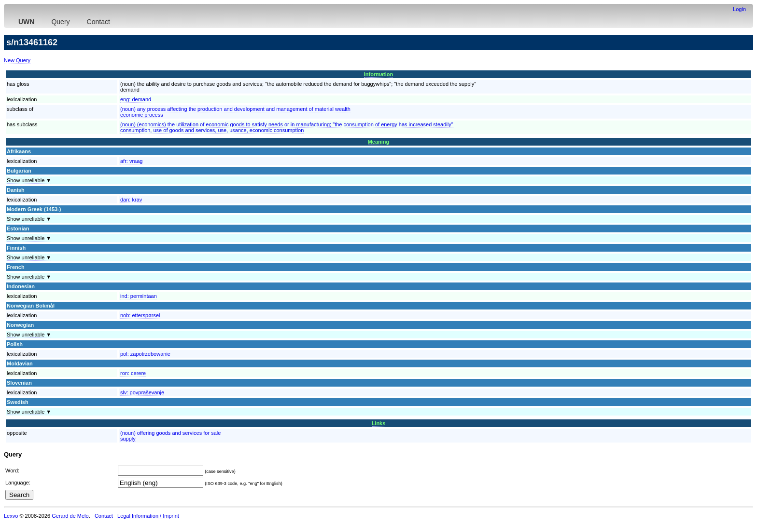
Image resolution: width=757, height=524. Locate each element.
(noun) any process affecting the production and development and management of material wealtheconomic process (235, 112)
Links (379, 423)
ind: (138, 296)
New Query (17, 60)
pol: (145, 354)
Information (378, 74)
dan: (131, 199)
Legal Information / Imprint (148, 516)
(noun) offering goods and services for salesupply (170, 436)
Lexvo (11, 516)
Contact (98, 22)
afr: (131, 161)
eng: (135, 99)
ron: (133, 373)
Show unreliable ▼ (29, 180)
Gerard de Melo (70, 516)
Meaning (379, 142)
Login (739, 9)
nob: (140, 315)
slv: (142, 392)
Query (60, 22)
